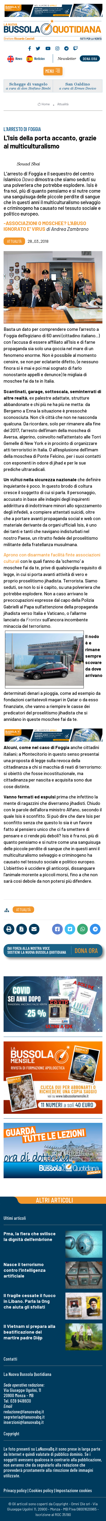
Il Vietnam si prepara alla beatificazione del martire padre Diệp (29, 1331)
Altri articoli (54, 1200)
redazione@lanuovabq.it (24, 1411)
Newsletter (67, 58)
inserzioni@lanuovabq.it (24, 1422)
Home (43, 104)
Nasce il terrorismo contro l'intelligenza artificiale (25, 1270)
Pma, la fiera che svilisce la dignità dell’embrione (30, 1236)
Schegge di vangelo (28, 84)
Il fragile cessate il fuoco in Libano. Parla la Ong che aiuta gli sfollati (30, 1301)
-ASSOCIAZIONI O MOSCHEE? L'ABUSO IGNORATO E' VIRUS (45, 226)
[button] (53, 71)
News (18, 58)
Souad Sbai (28, 164)
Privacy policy (15, 1490)
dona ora (90, 58)
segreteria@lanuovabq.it (24, 1417)
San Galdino (77, 84)
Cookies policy (41, 1490)
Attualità (63, 104)
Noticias (39, 58)
